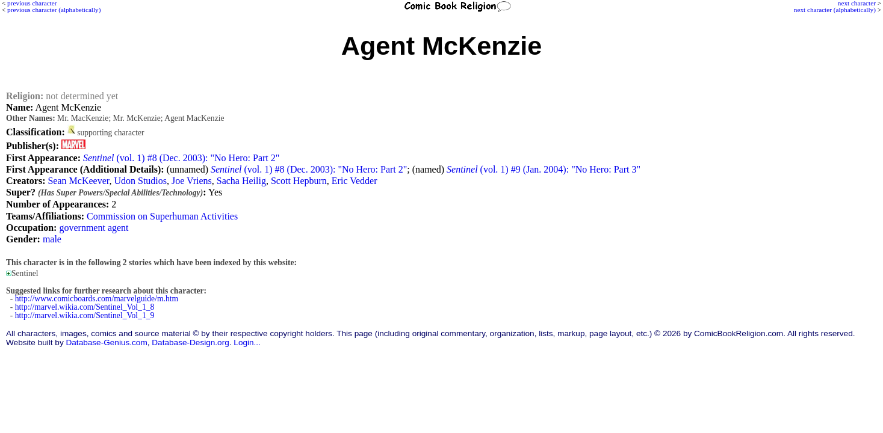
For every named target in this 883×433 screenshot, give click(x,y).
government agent (93, 228)
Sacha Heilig (241, 181)
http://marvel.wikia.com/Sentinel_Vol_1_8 (85, 307)
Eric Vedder (354, 181)
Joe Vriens (192, 181)
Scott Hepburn (299, 181)
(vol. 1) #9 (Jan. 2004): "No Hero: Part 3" (543, 169)
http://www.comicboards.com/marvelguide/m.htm (96, 298)
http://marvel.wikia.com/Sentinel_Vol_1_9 (85, 315)
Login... (247, 342)
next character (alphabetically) (835, 9)
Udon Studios (140, 181)
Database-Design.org (190, 342)
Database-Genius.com (106, 342)
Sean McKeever (78, 181)
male (52, 239)
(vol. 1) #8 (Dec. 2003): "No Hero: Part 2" (181, 158)
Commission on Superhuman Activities (162, 216)
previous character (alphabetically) (54, 9)
